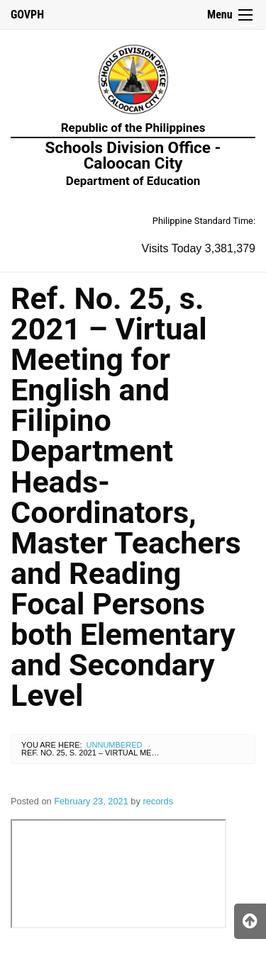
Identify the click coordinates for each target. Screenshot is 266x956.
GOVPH (27, 14)
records (158, 801)
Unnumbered (115, 745)
